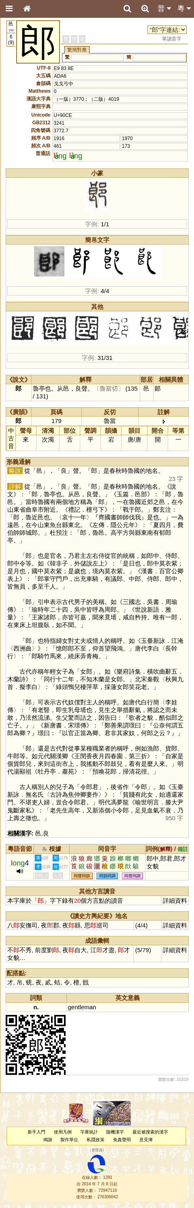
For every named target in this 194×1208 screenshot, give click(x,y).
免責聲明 (122, 1139)
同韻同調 (107, 876)
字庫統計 (89, 1131)
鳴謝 (47, 1139)
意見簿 (146, 1139)
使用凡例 (63, 1131)
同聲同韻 (82, 876)
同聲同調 (132, 876)
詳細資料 (175, 900)
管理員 (97, 1150)
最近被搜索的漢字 (150, 1131)
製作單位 (69, 1139)
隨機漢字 (115, 1131)
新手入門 (36, 1131)
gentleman (82, 1007)
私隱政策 (95, 1139)
